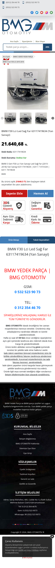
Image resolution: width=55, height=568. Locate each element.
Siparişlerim (27, 41)
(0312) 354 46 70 (12, 2)
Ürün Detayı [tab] (14, 240)
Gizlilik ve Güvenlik (27, 483)
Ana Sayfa (14, 41)
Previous (2, 118)
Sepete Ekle (14, 193)
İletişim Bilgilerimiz (27, 438)
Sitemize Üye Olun (27, 448)
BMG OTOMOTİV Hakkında (27, 443)
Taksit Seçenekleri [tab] (41, 240)
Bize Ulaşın (40, 41)
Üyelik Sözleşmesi (27, 469)
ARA (47, 47)
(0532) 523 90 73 (32, 2)
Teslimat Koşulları (27, 474)
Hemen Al (41, 193)
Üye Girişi (27, 453)
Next (52, 118)
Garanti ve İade (27, 479)
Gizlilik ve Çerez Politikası (28, 550)
